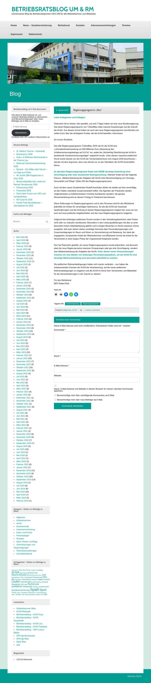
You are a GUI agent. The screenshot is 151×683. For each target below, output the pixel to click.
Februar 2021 (22, 428)
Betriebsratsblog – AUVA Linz (29, 624)
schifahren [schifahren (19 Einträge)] (17, 586)
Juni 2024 (20, 307)
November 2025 (23, 255)
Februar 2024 (22, 319)
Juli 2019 (20, 486)
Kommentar (60, 330)
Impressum (17, 34)
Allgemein (67, 310)
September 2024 (23, 298)
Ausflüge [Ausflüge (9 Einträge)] (39, 570)
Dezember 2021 (23, 398)
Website (57, 376)
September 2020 (23, 443)
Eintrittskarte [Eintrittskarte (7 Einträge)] (16, 577)
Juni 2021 (20, 416)
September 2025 (23, 261)
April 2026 (20, 240)
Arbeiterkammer (23, 520)
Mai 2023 (20, 346)
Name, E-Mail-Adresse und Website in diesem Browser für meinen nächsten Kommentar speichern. (93, 390)
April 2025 (20, 276)
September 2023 (23, 334)
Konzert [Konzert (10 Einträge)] (47, 579)
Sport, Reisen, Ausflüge (26, 542)
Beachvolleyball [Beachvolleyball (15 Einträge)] (19, 575)
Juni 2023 (20, 343)
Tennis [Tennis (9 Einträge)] (14, 592)
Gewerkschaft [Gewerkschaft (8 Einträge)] (37, 577)
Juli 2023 (20, 340)
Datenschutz (35, 34)
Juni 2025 (20, 270)
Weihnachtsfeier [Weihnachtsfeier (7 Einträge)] (30, 594)
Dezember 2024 (23, 289)
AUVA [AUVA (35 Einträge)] (15, 572)
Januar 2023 (22, 358)
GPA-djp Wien (22, 639)
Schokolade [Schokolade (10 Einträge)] (27, 587)
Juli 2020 (20, 449)
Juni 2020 (20, 452)
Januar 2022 (22, 395)
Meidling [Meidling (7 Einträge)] (39, 582)
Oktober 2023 (22, 331)
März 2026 (21, 243)
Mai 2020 (20, 455)
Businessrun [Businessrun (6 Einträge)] (38, 575)
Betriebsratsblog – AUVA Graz (29, 614)
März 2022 (21, 389)
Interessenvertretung (25, 529)
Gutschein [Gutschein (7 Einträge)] (18, 579)
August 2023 (22, 337)
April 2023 (20, 349)
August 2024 (22, 301)
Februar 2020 (22, 464)
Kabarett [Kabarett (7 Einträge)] (34, 579)
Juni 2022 (20, 379)
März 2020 (21, 461)
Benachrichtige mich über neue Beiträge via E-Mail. (80, 400)
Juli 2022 (20, 376)
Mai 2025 (20, 273)
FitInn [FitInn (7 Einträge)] (22, 577)
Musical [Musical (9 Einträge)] (45, 582)
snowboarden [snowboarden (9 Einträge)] (44, 587)
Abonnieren (21, 132)
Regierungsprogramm (91, 304)
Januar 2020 (22, 467)
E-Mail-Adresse (61, 366)
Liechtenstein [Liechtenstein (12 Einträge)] (26, 582)
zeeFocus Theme (134, 676)
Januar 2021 (22, 431)
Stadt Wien (21, 642)
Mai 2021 (20, 419)
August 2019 (22, 483)
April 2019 (20, 495)
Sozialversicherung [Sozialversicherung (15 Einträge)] (20, 590)
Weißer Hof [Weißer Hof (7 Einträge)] (39, 594)
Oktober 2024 (22, 295)
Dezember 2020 (23, 434)
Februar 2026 (22, 246)
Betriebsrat (64, 25)
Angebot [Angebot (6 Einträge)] (33, 570)
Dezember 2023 (23, 325)
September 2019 (23, 479)
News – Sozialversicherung (37, 25)
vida (18, 645)
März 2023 (21, 352)
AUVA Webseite (23, 611)
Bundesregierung (73, 304)
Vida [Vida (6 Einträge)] (23, 594)
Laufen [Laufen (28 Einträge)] (16, 581)
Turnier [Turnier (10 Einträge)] (18, 594)
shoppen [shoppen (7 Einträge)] (35, 586)
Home (14, 25)
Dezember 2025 (23, 252)
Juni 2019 (20, 489)
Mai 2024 (20, 310)
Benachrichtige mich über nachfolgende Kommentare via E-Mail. (86, 395)
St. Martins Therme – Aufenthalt (30, 151)
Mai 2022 (20, 383)
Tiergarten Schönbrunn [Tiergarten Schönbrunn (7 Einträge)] (28, 592)
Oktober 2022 (22, 367)
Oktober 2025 (22, 258)
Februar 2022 (22, 392)
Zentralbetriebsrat (24, 554)
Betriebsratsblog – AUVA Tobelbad (31, 627)
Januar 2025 (22, 286)
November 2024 (23, 292)
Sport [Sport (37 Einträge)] (43, 589)
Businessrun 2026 (24, 154)
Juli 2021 (20, 413)
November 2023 (23, 328)
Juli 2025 (20, 267)
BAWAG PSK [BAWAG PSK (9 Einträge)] (33, 573)
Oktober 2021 (22, 404)
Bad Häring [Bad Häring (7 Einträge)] (23, 573)
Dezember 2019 (23, 470)
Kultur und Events (24, 533)
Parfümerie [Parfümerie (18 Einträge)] (33, 584)
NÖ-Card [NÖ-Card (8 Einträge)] (24, 584)
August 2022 (22, 373)
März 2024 (21, 316)
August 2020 (22, 446)
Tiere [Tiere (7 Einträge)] (18, 592)
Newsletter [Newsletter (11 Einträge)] (16, 584)
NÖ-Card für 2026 (24, 200)
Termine (126, 25)
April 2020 (20, 458)
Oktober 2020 (22, 440)
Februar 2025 (22, 283)
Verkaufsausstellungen (26, 551)
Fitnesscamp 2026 (24, 187)
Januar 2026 (22, 249)
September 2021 (23, 407)
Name (57, 356)
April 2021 (20, 422)
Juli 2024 (20, 304)
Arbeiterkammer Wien (26, 608)
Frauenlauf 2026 (23, 190)
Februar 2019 (22, 501)
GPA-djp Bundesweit (25, 636)
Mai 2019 (20, 492)
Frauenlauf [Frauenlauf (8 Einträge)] (28, 577)
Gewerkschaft (22, 526)
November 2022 (23, 364)
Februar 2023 (22, 355)
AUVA (74, 310)
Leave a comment (92, 310)
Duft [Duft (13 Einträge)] (44, 575)
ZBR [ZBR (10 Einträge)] (45, 594)
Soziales (80, 25)
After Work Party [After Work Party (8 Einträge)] (24, 570)
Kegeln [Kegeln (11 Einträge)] (40, 579)
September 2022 (23, 370)
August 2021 (22, 410)
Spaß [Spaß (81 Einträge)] (34, 589)
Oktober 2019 (22, 476)
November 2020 (23, 437)
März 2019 (21, 498)
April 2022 (20, 386)
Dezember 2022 (23, 361)
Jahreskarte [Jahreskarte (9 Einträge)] (26, 579)
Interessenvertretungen (103, 25)
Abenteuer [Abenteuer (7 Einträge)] (15, 570)
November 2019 (23, 473)
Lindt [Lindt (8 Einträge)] (34, 582)
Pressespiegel (22, 536)
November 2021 (23, 401)
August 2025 (22, 264)
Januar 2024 (22, 322)
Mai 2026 (20, 237)
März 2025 (21, 280)
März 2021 (21, 425)
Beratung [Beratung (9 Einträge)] (30, 575)
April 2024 (20, 313)
